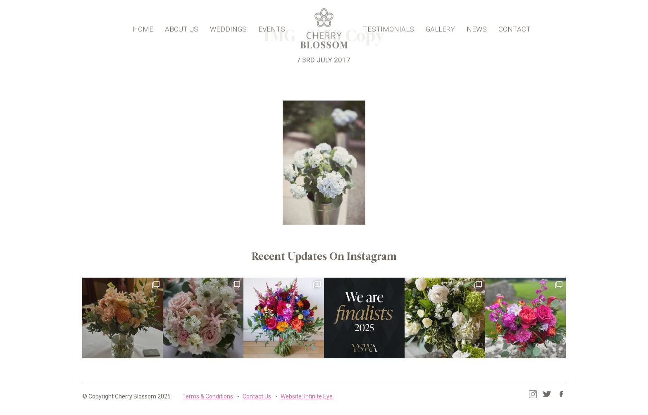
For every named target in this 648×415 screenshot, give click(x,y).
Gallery (440, 27)
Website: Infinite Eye (307, 396)
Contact (514, 27)
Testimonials (388, 27)
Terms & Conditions (207, 396)
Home (143, 27)
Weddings (228, 27)
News (477, 27)
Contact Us (257, 396)
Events (271, 27)
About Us (181, 27)
